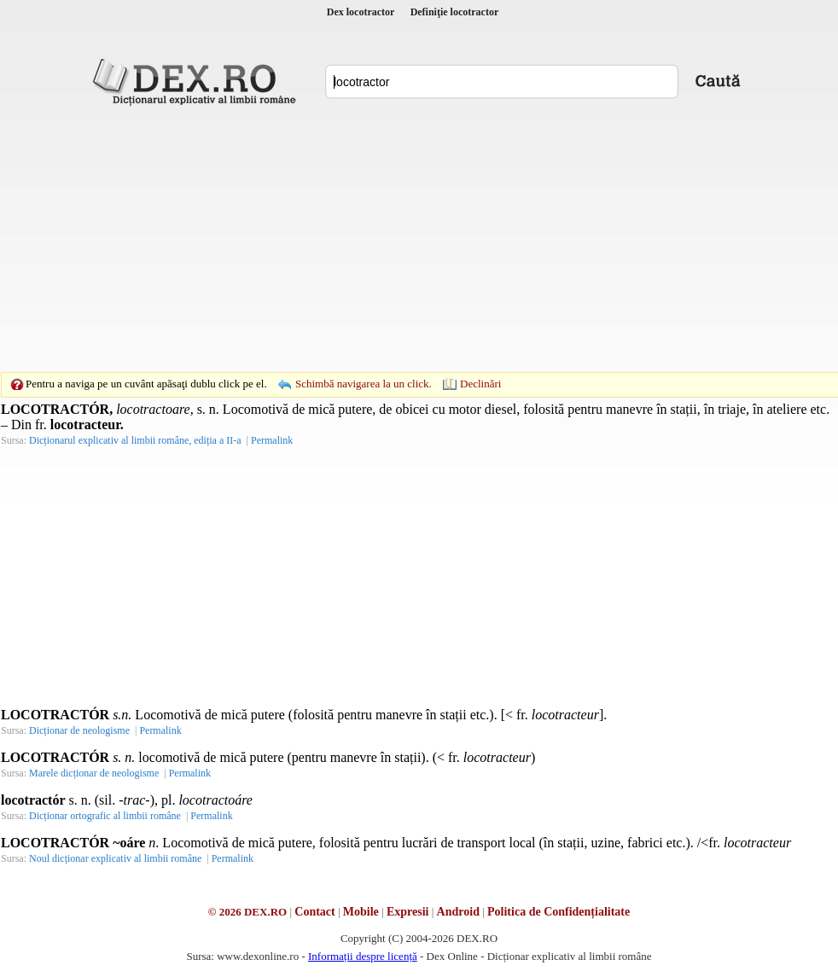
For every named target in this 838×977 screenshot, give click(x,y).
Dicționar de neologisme (79, 730)
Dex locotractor (361, 12)
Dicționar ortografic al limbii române (105, 816)
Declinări (480, 383)
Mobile (361, 911)
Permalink (272, 440)
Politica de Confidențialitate (558, 911)
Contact (314, 911)
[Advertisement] (397, 238)
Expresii (408, 911)
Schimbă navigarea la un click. (363, 383)
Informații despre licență (362, 956)
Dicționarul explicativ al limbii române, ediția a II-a (135, 440)
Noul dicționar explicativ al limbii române (115, 858)
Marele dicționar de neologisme (94, 773)
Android (458, 911)
